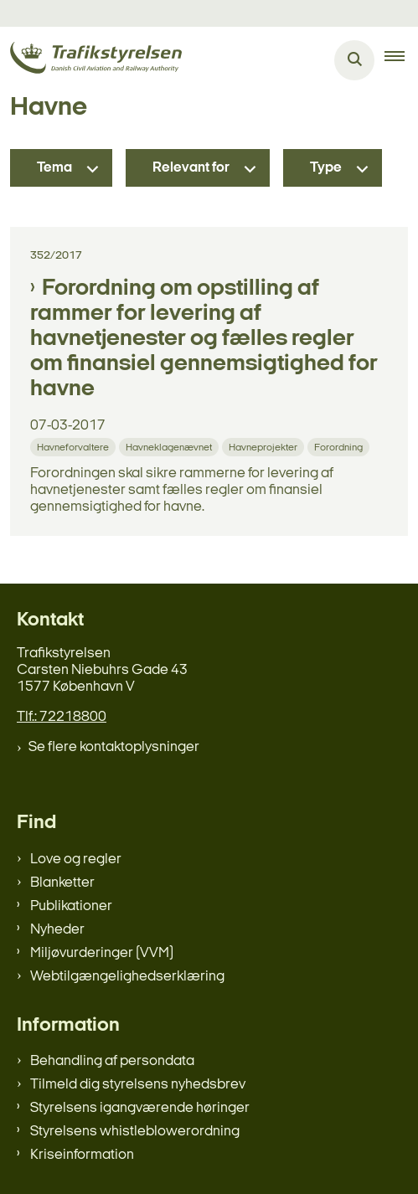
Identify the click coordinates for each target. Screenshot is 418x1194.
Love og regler (75, 859)
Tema (54, 168)
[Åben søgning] (354, 60)
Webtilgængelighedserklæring (127, 977)
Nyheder (57, 930)
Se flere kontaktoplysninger (113, 747)
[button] (401, 60)
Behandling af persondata (112, 1061)
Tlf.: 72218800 (61, 717)
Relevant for (191, 168)
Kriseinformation (82, 1155)
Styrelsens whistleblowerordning (135, 1132)
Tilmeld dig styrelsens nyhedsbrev (137, 1085)
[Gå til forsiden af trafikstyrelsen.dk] (91, 61)
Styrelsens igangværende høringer (140, 1108)
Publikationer (71, 906)
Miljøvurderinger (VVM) (101, 953)
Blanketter (62, 883)
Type (326, 168)
